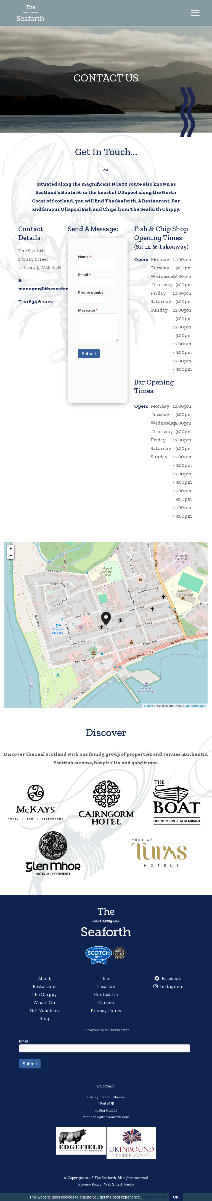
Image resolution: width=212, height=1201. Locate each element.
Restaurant (44, 986)
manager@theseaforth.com (51, 289)
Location (106, 986)
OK (176, 1197)
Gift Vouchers (44, 1010)
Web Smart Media (119, 1184)
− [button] (10, 555)
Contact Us (106, 994)
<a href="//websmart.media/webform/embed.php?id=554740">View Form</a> (106, 1059)
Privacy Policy (106, 1010)
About (44, 978)
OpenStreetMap (195, 705)
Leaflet (148, 705)
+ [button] (10, 548)
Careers (106, 1002)
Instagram (167, 986)
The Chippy (44, 994)
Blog (44, 1018)
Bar (106, 978)
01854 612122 (38, 302)
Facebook (168, 978)
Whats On (44, 1002)
